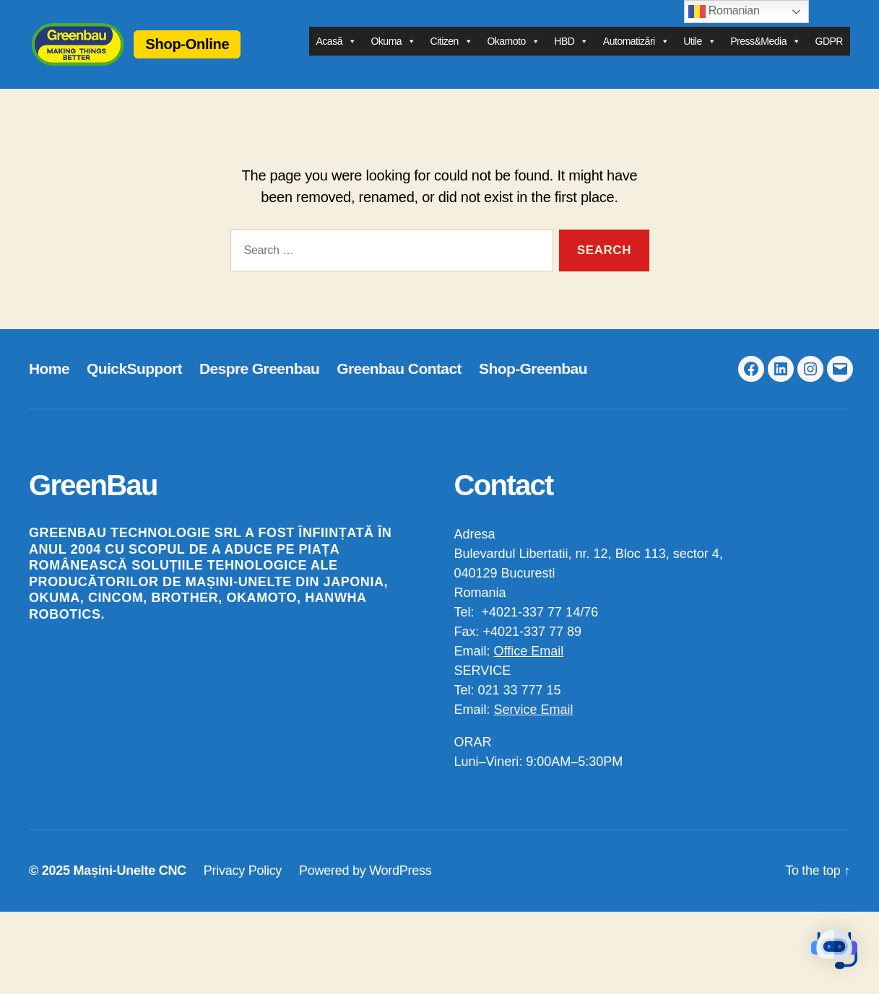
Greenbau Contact (399, 385)
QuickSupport (134, 385)
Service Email (533, 727)
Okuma (393, 49)
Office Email (529, 668)
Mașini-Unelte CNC (129, 888)
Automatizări (636, 49)
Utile (699, 49)
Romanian (724, 11)
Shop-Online (222, 52)
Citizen (451, 49)
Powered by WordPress (365, 888)
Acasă (336, 49)
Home (49, 385)
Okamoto (513, 49)
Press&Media (765, 49)
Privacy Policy (243, 888)
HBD (571, 49)
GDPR (829, 50)
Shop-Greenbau (533, 385)
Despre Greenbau (259, 385)
